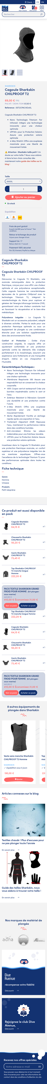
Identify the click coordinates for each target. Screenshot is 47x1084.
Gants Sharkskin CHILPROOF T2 (18, 554)
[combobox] (23, 181)
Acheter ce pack (28, 605)
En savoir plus (10, 849)
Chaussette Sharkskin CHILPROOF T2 (21, 538)
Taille (7, 176)
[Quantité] (23, 189)
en (42, 2)
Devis (29, 2)
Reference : (10, 107)
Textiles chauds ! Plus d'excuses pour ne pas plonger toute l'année (23, 841)
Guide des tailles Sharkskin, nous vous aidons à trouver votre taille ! (21, 889)
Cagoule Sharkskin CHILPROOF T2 (19, 522)
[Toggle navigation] (42, 8)
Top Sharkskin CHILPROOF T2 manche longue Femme (23, 612)
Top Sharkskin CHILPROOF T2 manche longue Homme (23, 570)
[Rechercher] (23, 14)
